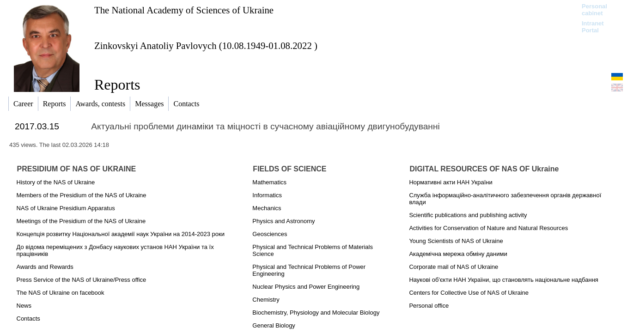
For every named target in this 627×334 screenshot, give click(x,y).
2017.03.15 (37, 126)
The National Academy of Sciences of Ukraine (184, 10)
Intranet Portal (593, 27)
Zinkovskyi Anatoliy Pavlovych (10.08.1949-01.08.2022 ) (205, 45)
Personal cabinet (594, 10)
